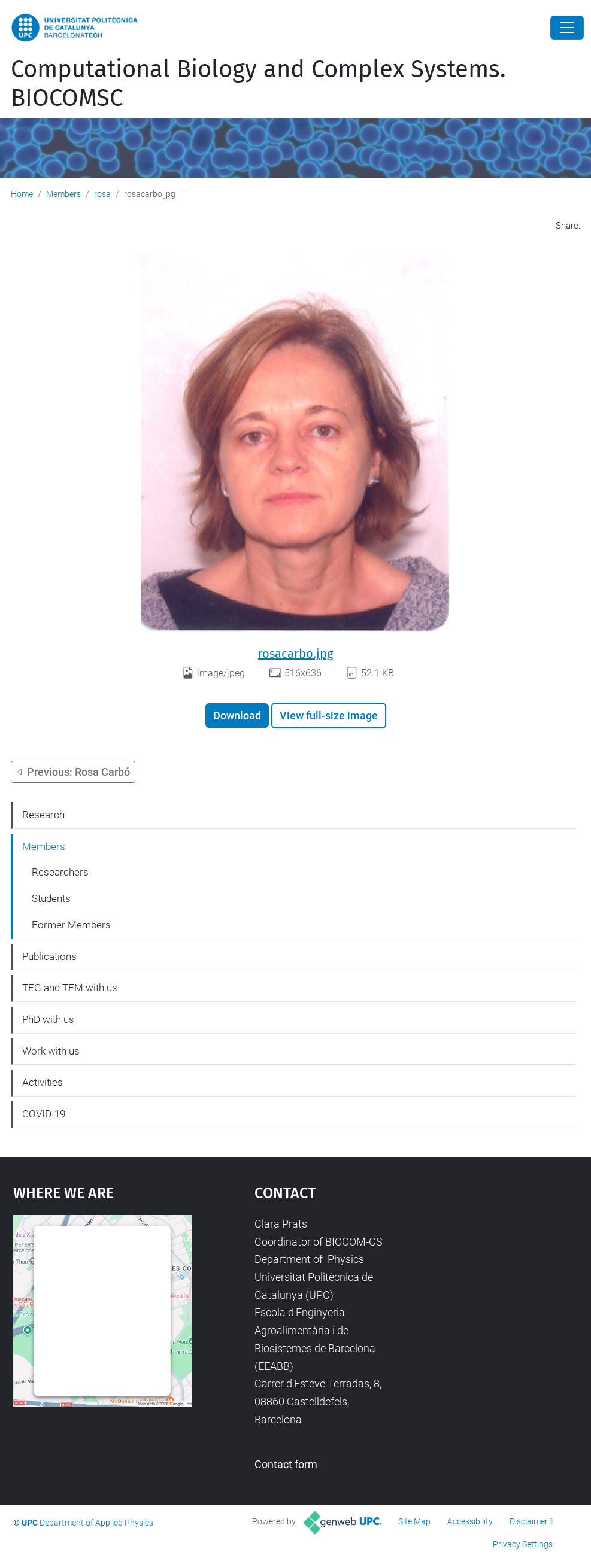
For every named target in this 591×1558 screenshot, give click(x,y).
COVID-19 (43, 1114)
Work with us (51, 1051)
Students (51, 898)
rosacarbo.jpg (295, 653)
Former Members (71, 925)
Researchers (60, 872)
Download (237, 715)
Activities (42, 1082)
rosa (102, 194)
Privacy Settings (523, 1544)
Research (43, 815)
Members (63, 194)
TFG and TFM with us (69, 988)
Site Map (414, 1521)
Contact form (285, 1464)
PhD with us (48, 1019)
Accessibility (470, 1521)
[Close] (567, 28)
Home (22, 194)
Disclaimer (529, 1521)
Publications (49, 956)
